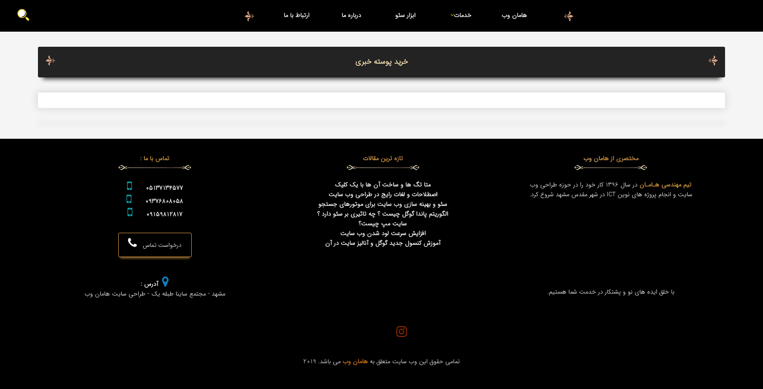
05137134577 (164, 188)
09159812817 (164, 215)
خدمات (459, 15)
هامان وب (514, 15)
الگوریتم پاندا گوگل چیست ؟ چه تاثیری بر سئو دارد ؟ (382, 214)
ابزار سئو (405, 15)
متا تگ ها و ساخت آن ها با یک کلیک (383, 185)
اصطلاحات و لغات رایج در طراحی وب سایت (382, 195)
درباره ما (351, 15)
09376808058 (164, 201)
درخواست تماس (154, 243)
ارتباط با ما (296, 15)
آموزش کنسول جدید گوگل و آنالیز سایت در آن (382, 243)
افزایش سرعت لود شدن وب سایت (383, 234)
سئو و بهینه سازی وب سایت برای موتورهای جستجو (382, 204)
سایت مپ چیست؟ (383, 224)
